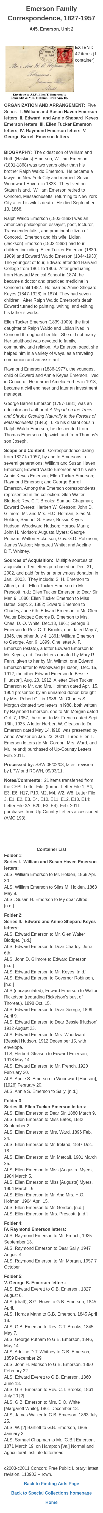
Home (51, 1502)
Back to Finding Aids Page (51, 1483)
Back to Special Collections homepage (51, 1493)
